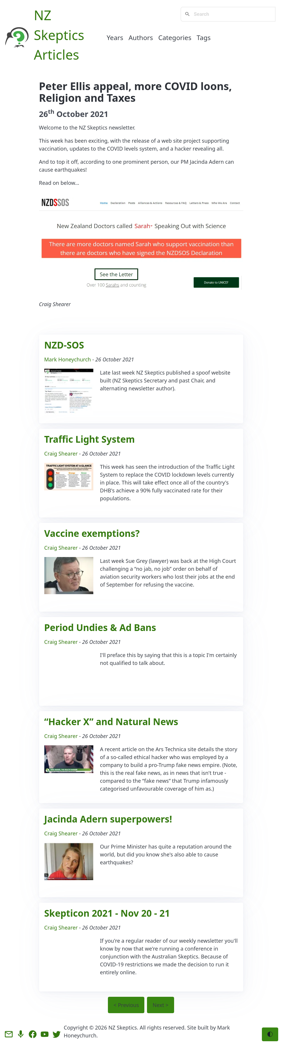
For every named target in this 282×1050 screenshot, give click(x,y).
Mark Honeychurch (67, 359)
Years (115, 37)
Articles (56, 54)
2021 (99, 113)
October (72, 113)
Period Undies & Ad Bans (100, 627)
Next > (160, 1004)
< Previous (126, 1004)
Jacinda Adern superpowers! (108, 819)
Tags (204, 37)
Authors (141, 37)
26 (47, 113)
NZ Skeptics (122, 1027)
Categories (175, 37)
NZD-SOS (64, 345)
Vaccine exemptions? (92, 533)
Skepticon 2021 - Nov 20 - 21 (107, 913)
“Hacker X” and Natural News (111, 721)
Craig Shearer (61, 453)
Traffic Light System (89, 439)
